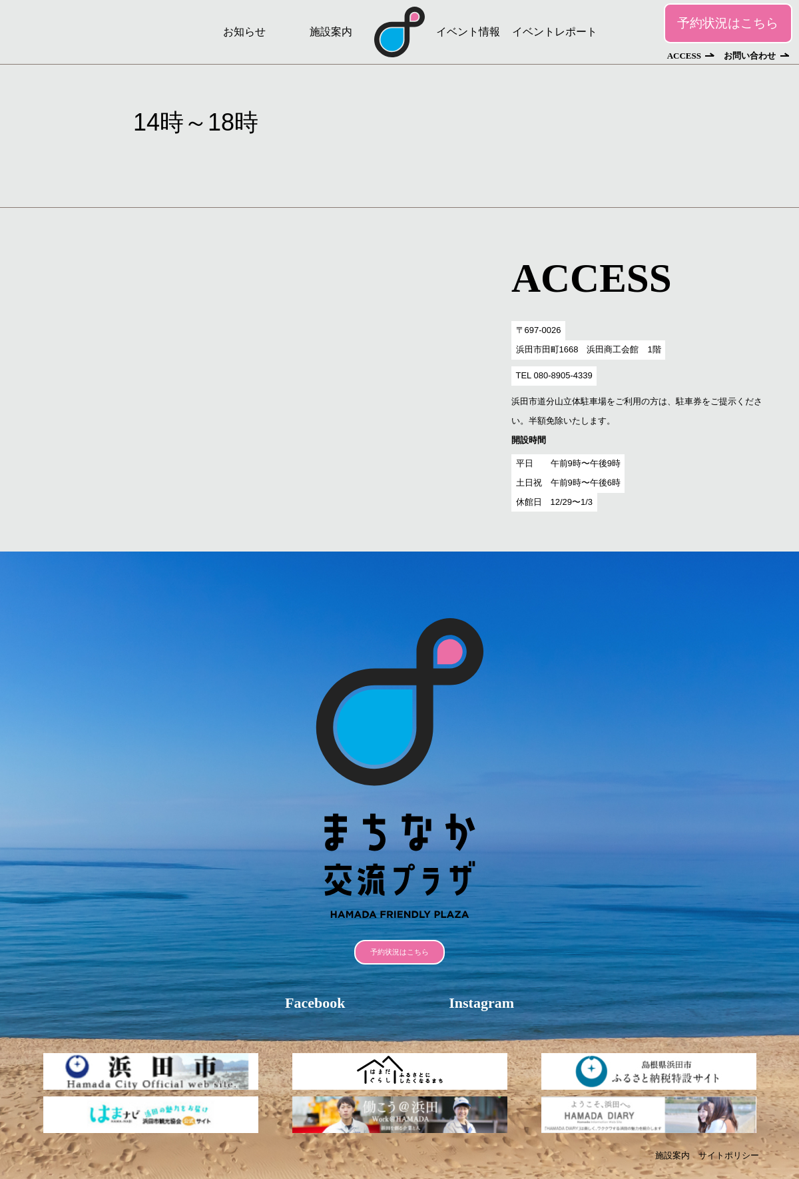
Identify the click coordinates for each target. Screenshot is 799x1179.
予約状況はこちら (727, 23)
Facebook (315, 1002)
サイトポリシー (728, 1155)
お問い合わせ (750, 56)
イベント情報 (468, 31)
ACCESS (684, 56)
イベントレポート (554, 31)
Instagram (481, 1002)
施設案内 (331, 31)
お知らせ (244, 31)
